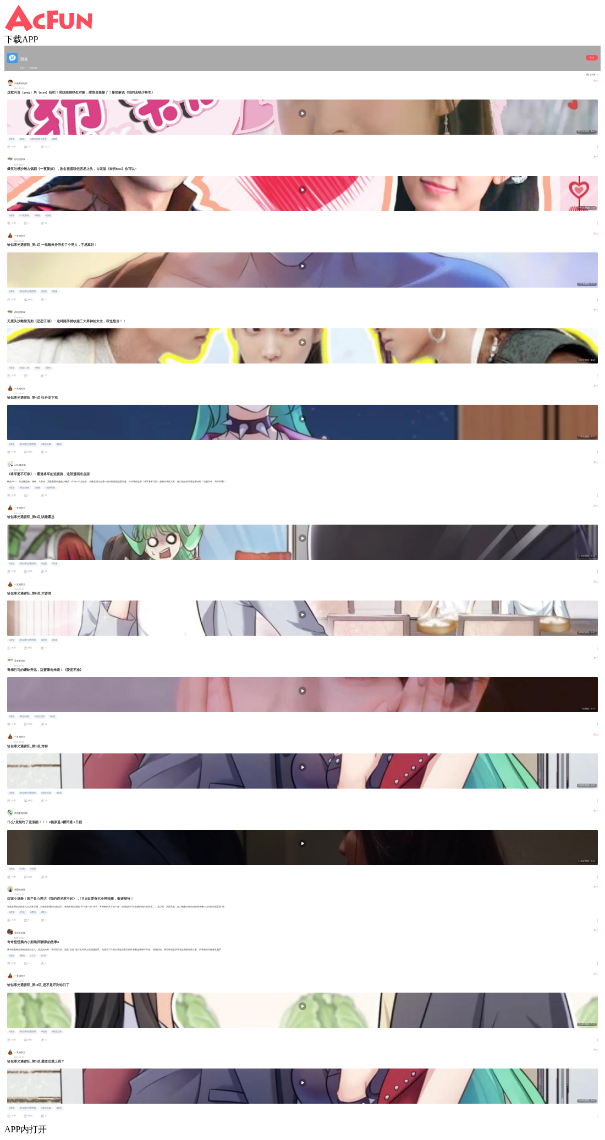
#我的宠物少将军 (38, 139)
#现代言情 (40, 716)
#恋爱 (33, 869)
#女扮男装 (50, 488)
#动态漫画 (24, 488)
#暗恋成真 (24, 716)
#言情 (43, 956)
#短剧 (52, 716)
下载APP (21, 39)
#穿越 (54, 291)
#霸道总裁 (46, 444)
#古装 (22, 912)
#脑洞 (22, 956)
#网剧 (37, 215)
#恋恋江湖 (24, 368)
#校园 (44, 291)
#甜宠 (11, 139)
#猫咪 (54, 139)
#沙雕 (48, 215)
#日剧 (22, 869)
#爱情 (48, 368)
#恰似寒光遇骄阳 (27, 291)
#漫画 (37, 488)
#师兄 (43, 912)
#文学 (33, 956)
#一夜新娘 (24, 215)
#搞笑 (22, 139)
